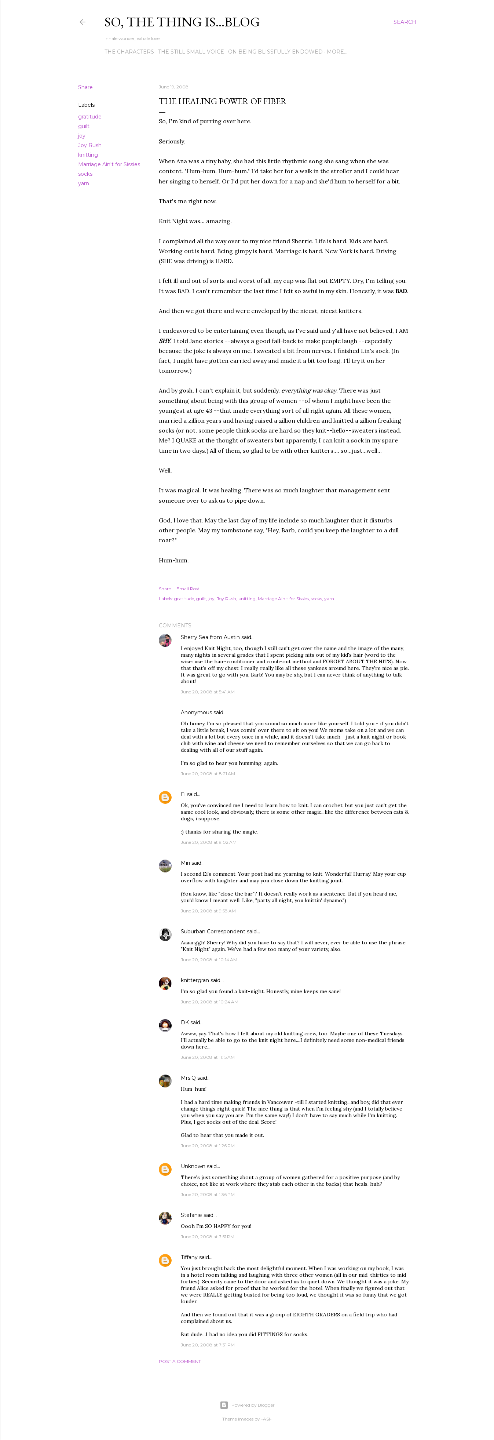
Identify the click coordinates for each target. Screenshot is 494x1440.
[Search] (405, 22)
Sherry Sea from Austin (210, 637)
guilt (83, 126)
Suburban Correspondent (213, 931)
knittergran (195, 980)
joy (81, 135)
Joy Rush (90, 145)
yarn (83, 183)
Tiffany (189, 1257)
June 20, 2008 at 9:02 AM (209, 842)
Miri (185, 863)
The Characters (129, 51)
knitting (88, 155)
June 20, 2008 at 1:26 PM (208, 1145)
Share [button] (85, 87)
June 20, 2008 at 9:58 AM (208, 911)
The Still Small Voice (191, 51)
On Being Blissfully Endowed (275, 51)
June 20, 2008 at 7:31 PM (208, 1345)
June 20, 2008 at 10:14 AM (209, 959)
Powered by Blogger (247, 1405)
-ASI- (266, 1419)
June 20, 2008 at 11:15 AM (208, 1057)
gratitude (90, 116)
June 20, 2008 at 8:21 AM (208, 773)
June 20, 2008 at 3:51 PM (207, 1236)
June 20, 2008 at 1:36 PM (208, 1194)
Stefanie (191, 1215)
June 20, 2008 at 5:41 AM (208, 692)
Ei (183, 794)
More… (337, 51)
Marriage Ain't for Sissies (109, 164)
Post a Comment (180, 1361)
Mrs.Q (188, 1078)
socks (85, 174)
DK (185, 1022)
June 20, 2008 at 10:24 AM (209, 1002)
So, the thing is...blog (182, 21)
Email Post (188, 588)
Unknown (193, 1166)
